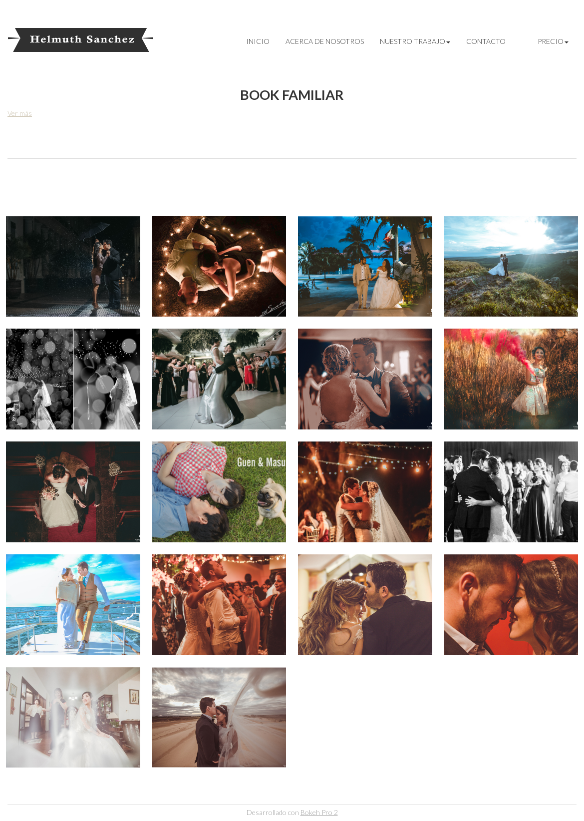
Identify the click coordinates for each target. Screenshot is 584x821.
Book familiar (292, 94)
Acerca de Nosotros (325, 41)
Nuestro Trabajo (415, 41)
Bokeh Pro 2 (319, 812)
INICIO (258, 41)
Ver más (19, 113)
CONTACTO (486, 41)
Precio (553, 41)
